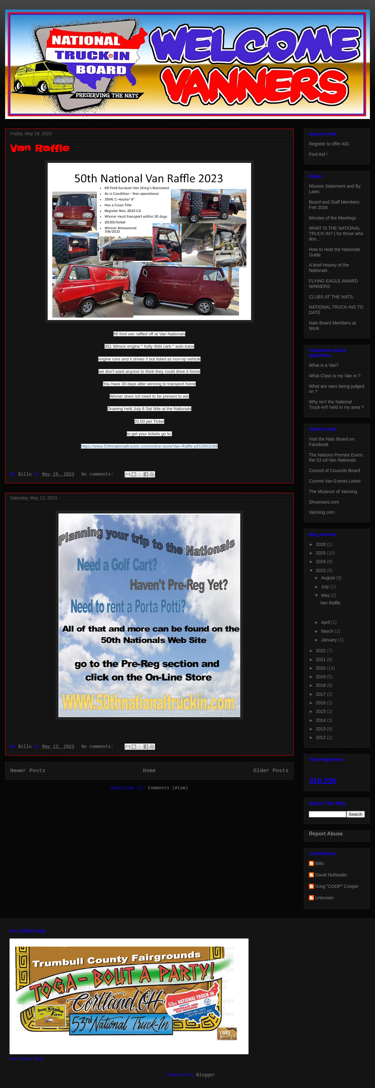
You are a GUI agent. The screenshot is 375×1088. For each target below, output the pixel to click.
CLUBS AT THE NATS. (331, 296)
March (328, 631)
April (326, 622)
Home (149, 771)
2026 (321, 544)
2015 (321, 711)
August (328, 577)
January (329, 639)
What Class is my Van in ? (334, 375)
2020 (321, 668)
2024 (321, 561)
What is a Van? (324, 365)
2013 (321, 728)
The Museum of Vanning (333, 491)
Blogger (205, 1075)
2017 (321, 694)
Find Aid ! (318, 154)
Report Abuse (326, 833)
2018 (321, 685)
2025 (321, 552)
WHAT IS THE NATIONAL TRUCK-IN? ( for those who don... (336, 233)
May (326, 595)
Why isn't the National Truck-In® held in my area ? (336, 404)
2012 (321, 737)
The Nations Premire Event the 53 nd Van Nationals (335, 457)
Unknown (324, 897)
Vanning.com (322, 512)
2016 (321, 702)
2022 (321, 650)
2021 (321, 659)
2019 (321, 676)
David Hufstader (331, 874)
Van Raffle (39, 148)
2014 (321, 720)
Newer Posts (27, 771)
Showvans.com (324, 502)
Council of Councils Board (334, 470)
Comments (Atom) (168, 788)
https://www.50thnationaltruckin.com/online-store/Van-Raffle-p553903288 (149, 446)
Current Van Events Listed (334, 481)
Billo (319, 863)
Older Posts (271, 771)
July (325, 586)
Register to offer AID (329, 143)
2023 (321, 570)
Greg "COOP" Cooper (336, 886)
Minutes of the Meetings (332, 217)
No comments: (98, 474)
